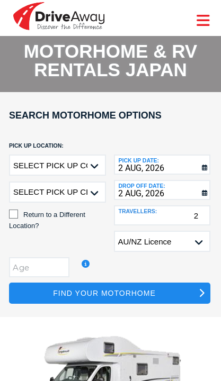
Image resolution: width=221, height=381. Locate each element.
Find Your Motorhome (104, 293)
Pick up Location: (36, 145)
